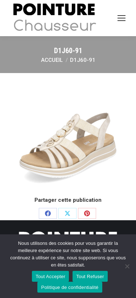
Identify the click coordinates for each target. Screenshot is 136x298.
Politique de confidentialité (69, 287)
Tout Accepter (50, 276)
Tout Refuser (90, 276)
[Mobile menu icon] (121, 18)
